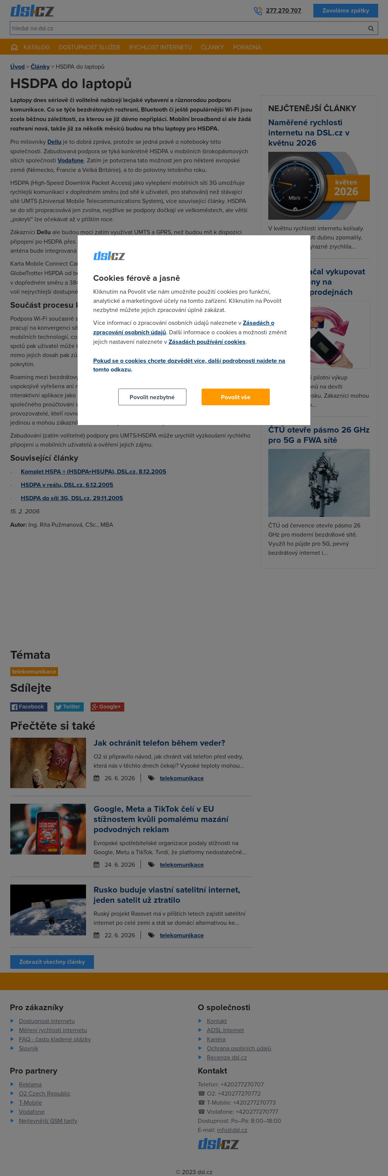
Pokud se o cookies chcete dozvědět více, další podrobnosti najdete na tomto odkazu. (189, 365)
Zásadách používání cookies (207, 341)
